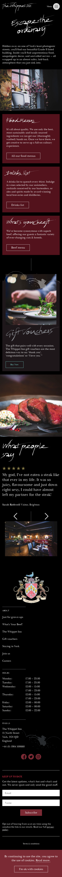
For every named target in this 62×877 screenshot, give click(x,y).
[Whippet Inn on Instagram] (38, 757)
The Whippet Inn (12, 631)
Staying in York (10, 646)
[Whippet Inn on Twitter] (31, 757)
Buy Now (14, 364)
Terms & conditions (31, 844)
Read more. (43, 860)
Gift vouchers (9, 639)
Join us (6, 653)
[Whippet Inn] (19, 7)
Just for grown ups (12, 617)
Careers (6, 660)
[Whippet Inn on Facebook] (24, 757)
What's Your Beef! (12, 624)
